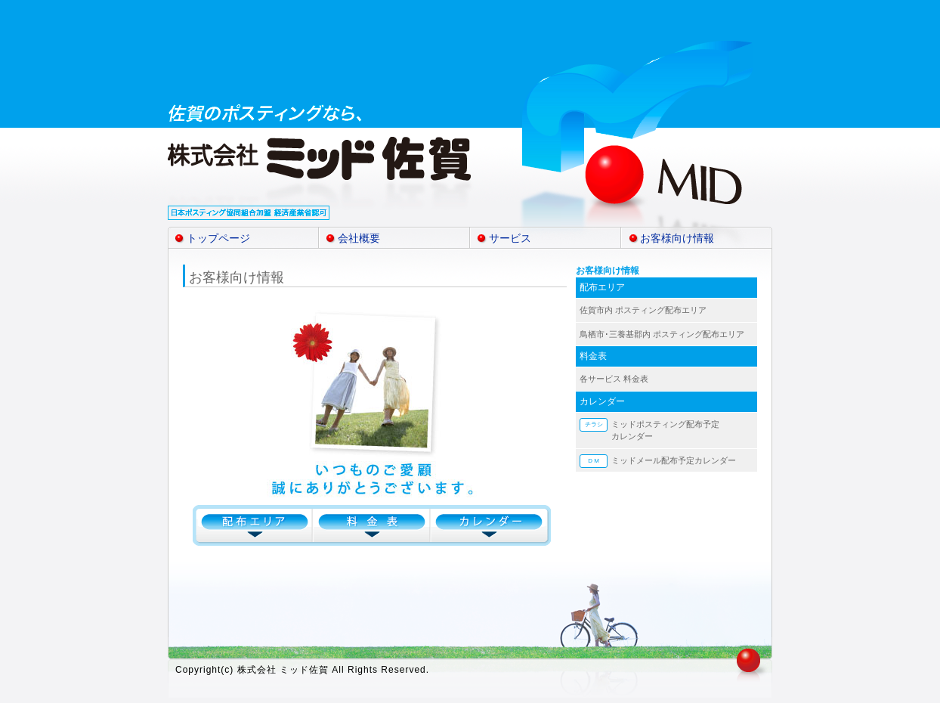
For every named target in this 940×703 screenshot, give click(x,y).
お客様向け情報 (677, 238)
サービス (510, 238)
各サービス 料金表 (614, 378)
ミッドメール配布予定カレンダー (673, 460)
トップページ (218, 238)
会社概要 (359, 238)
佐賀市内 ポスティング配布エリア (643, 309)
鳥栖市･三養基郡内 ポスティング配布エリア (662, 334)
